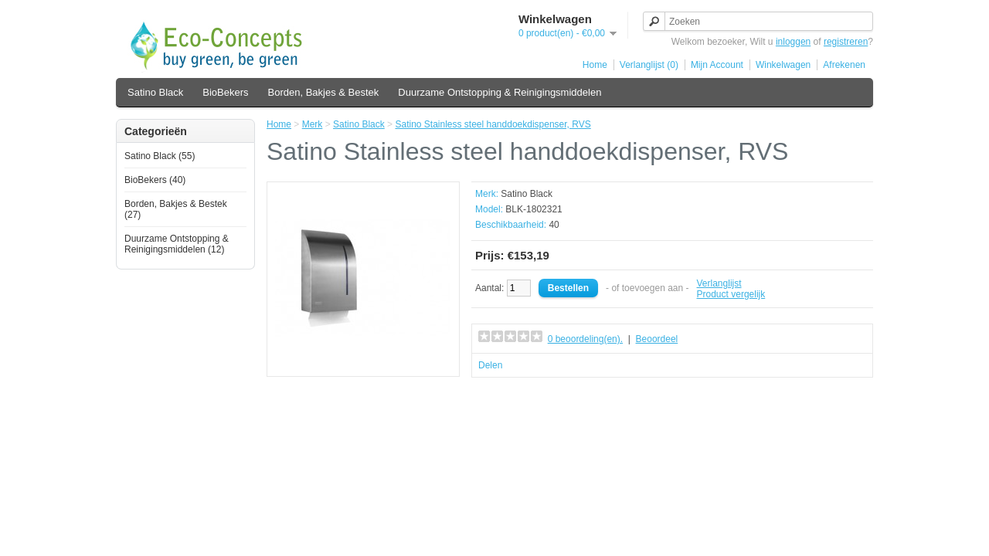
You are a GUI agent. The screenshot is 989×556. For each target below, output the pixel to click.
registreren (846, 41)
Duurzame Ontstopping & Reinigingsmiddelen (499, 92)
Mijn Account (717, 64)
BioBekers (225, 92)
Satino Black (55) (159, 156)
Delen (490, 365)
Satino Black (155, 92)
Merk (312, 124)
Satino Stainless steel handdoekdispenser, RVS (492, 124)
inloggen (793, 41)
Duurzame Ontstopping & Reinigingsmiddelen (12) (176, 244)
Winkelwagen (783, 64)
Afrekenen (844, 64)
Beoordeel (657, 339)
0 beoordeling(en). (585, 339)
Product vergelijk (731, 294)
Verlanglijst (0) (649, 64)
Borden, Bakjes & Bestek (323, 92)
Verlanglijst (719, 283)
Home (595, 64)
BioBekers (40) (154, 180)
